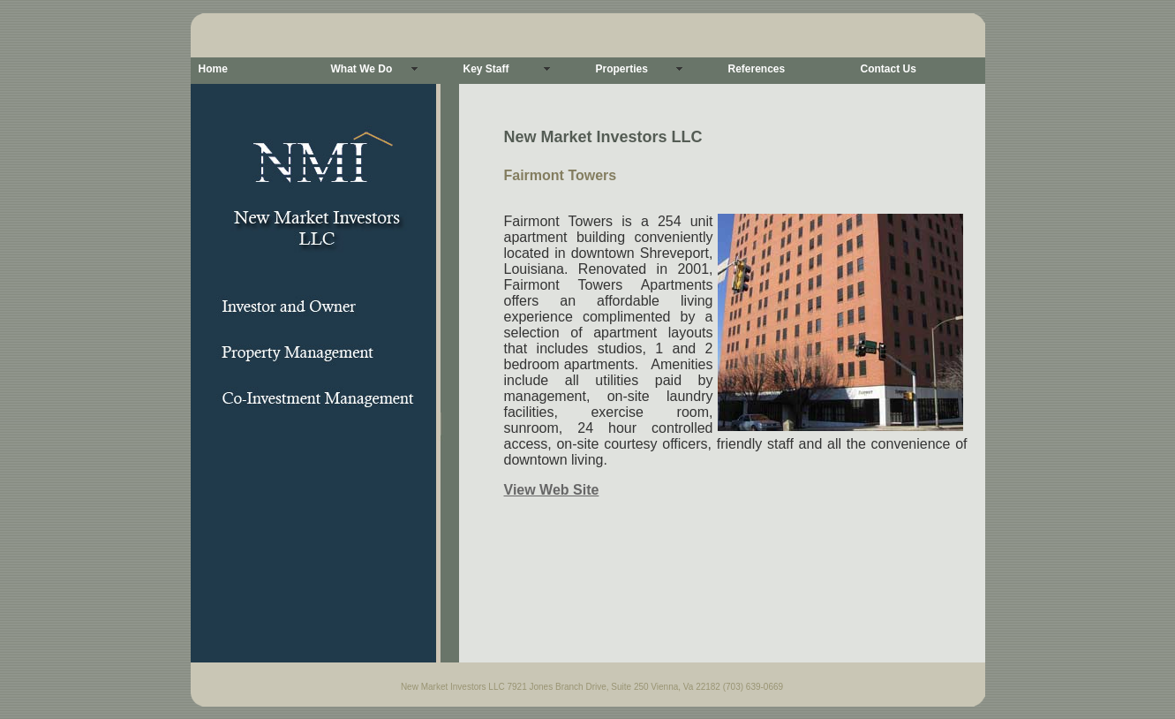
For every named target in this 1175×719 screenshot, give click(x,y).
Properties (622, 69)
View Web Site (551, 489)
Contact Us (888, 69)
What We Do (362, 69)
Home (213, 69)
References (757, 69)
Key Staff (486, 69)
